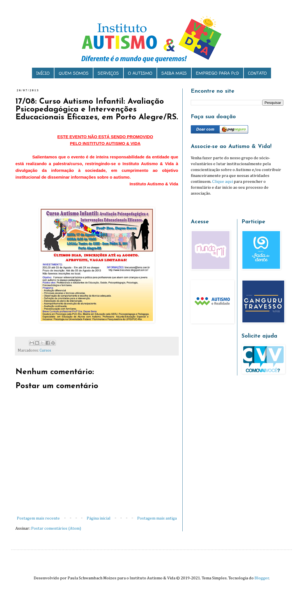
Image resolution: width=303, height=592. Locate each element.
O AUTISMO (140, 73)
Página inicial (99, 518)
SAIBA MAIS (174, 73)
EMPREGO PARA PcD (217, 73)
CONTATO (257, 73)
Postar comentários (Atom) (56, 528)
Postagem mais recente (38, 518)
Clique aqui (222, 181)
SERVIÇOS (108, 73)
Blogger (261, 578)
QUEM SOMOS (74, 73)
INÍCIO (43, 73)
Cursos (45, 350)
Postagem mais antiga (157, 518)
